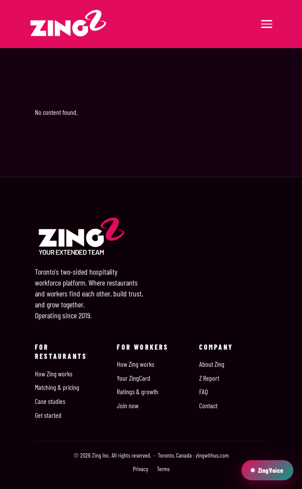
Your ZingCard (133, 378)
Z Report (209, 378)
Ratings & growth (137, 391)
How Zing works (53, 373)
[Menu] (267, 24)
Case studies (50, 401)
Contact (208, 405)
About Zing (211, 364)
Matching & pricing (57, 387)
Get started (48, 415)
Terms (163, 468)
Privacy (140, 468)
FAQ (203, 391)
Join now (128, 405)
